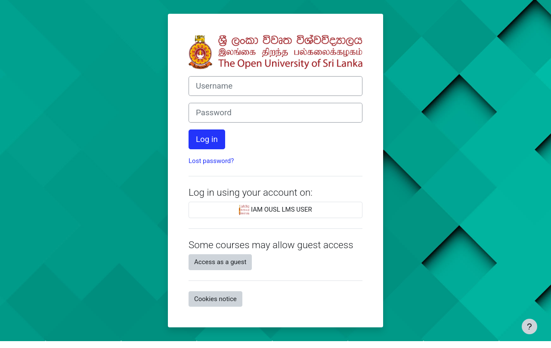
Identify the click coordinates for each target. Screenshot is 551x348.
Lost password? (211, 161)
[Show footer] (529, 326)
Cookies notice (215, 299)
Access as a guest (220, 262)
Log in (207, 139)
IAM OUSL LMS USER (275, 210)
